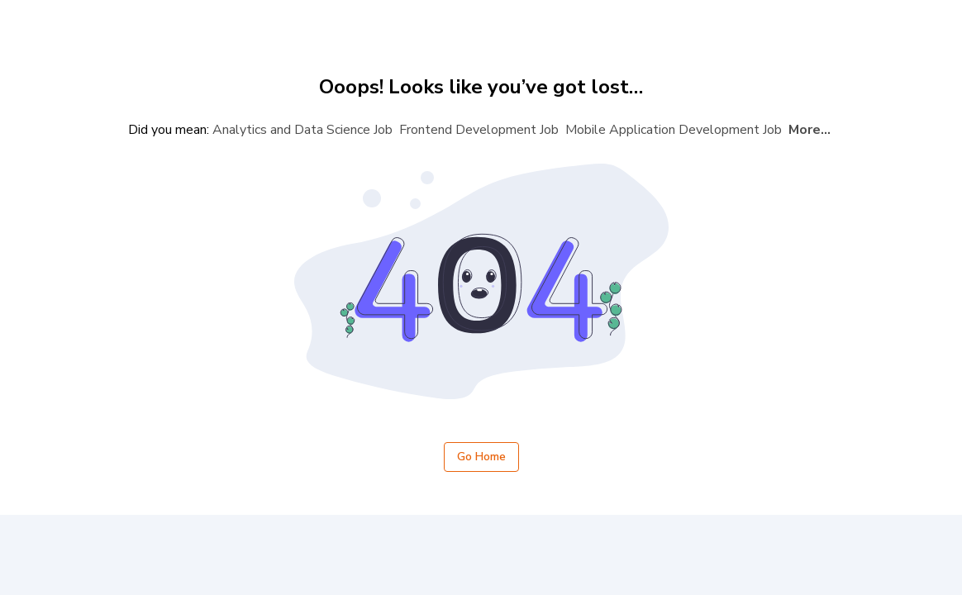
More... (809, 130)
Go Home (481, 457)
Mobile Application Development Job (673, 130)
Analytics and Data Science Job (302, 130)
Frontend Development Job (479, 130)
